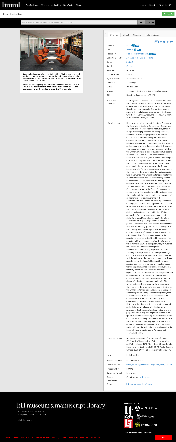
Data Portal (68, 5)
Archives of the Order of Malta (139, 57)
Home (5, 14)
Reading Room (32, 5)
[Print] (168, 41)
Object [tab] (126, 35)
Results (168, 14)
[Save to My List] (161, 41)
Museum (45, 5)
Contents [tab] (137, 35)
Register (153, 5)
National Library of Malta (137, 53)
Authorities (56, 5)
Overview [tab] (114, 35)
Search (150, 22)
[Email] (164, 41)
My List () (165, 5)
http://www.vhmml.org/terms (139, 384)
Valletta (129, 49)
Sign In (143, 5)
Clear (141, 22)
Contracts (130, 66)
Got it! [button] (163, 437)
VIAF (137, 46)
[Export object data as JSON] (157, 42)
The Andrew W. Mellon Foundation (139, 432)
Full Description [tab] (152, 35)
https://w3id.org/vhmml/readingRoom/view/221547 (149, 364)
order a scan (145, 377)
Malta (129, 45)
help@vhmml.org (24, 420)
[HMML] (61, 406)
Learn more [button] (95, 437)
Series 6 (129, 62)
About (80, 5)
